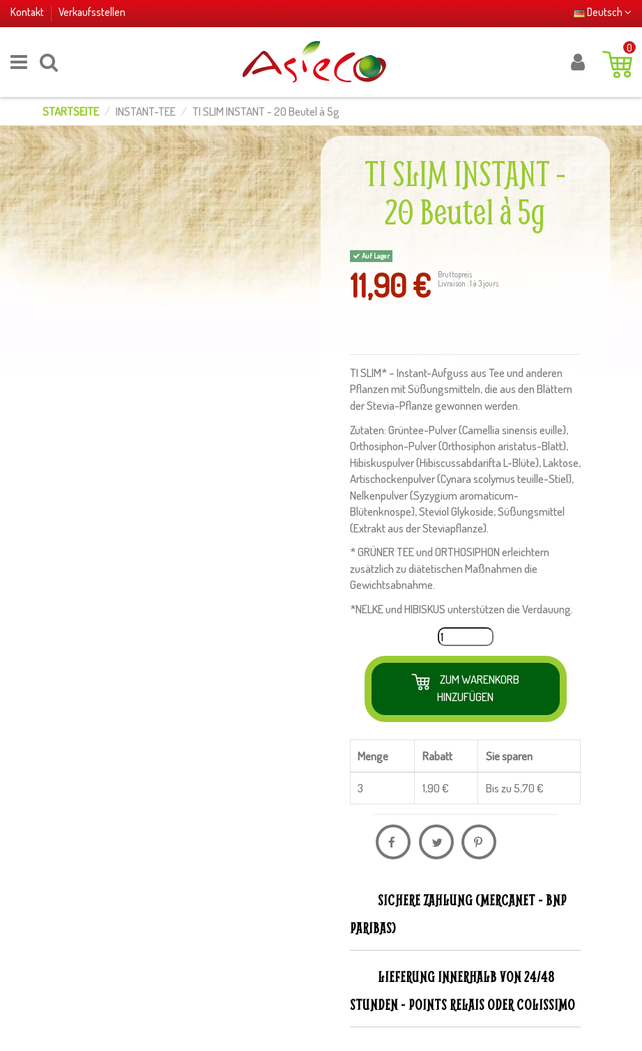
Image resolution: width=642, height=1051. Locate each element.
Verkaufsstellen (92, 12)
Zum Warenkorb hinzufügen (478, 688)
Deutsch (603, 12)
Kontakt (28, 12)
